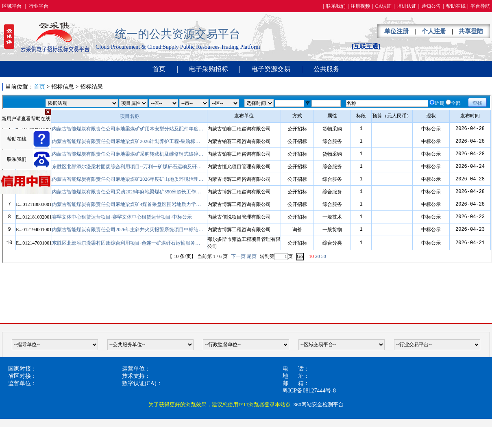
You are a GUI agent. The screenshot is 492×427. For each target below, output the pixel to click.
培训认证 (406, 6)
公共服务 (326, 68)
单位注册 (396, 31)
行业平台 (38, 6)
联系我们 (336, 6)
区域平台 (12, 6)
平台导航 (480, 6)
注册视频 (360, 6)
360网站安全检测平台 (318, 404)
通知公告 (431, 6)
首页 (158, 68)
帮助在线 (456, 6)
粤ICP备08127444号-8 (309, 391)
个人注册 (434, 31)
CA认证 (383, 6)
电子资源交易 (270, 68)
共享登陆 (471, 31)
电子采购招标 (208, 68)
